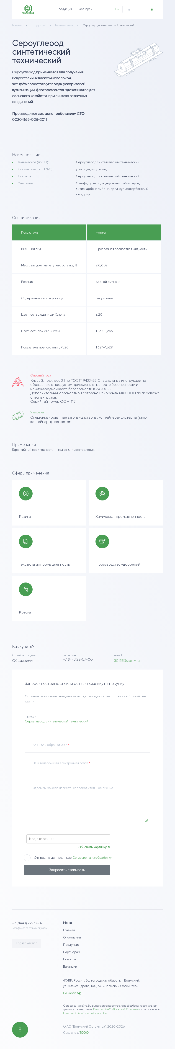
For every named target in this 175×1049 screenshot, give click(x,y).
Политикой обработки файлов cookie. (85, 1013)
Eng (127, 9)
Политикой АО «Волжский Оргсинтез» (116, 1009)
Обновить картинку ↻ (94, 847)
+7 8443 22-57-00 (78, 659)
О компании (72, 937)
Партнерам (85, 9)
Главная (69, 930)
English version (26, 943)
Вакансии (70, 966)
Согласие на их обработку (92, 857)
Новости (69, 959)
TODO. (84, 1032)
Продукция (64, 9)
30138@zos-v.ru (127, 660)
